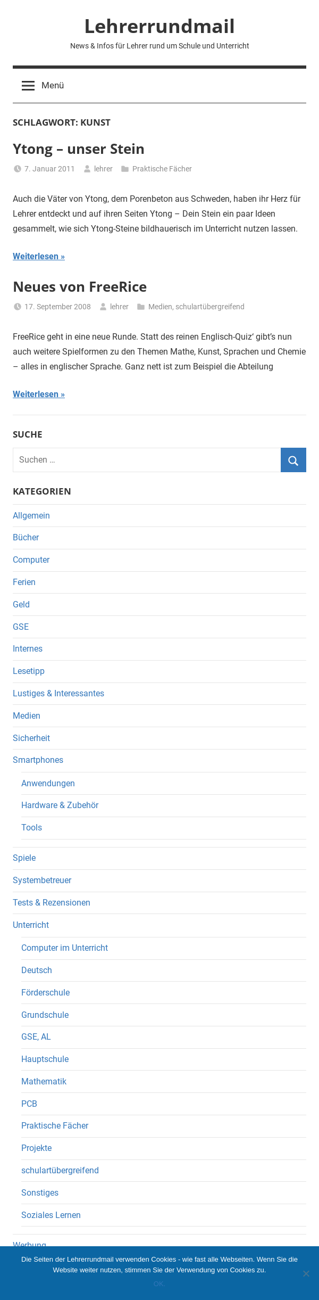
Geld (21, 604)
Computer (31, 560)
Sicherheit (31, 738)
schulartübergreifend (210, 306)
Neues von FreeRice (80, 286)
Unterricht (31, 925)
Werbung (29, 1245)
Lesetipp (29, 671)
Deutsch (36, 970)
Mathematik (43, 1081)
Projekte (36, 1148)
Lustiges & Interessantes (58, 693)
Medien (160, 306)
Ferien (24, 582)
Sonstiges (39, 1193)
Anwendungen (48, 783)
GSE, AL (36, 1037)
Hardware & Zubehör (59, 805)
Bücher (26, 537)
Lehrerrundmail (159, 26)
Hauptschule (45, 1059)
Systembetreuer (42, 880)
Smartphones (38, 760)
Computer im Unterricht (64, 948)
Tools (31, 827)
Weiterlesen (35, 256)
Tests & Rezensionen (51, 903)
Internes (28, 649)
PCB (29, 1104)
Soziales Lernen (51, 1215)
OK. (159, 1284)
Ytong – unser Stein (79, 148)
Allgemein (31, 516)
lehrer (103, 168)
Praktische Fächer (162, 168)
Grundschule (45, 1015)
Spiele (24, 858)
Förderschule (45, 993)
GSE (21, 627)
